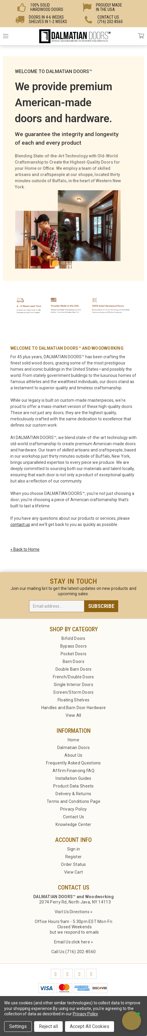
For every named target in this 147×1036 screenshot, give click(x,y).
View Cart (73, 872)
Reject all (48, 1026)
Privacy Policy (73, 809)
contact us (20, 524)
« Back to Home (24, 549)
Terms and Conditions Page (73, 801)
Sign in (73, 849)
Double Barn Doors (74, 669)
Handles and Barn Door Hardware (73, 707)
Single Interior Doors (73, 684)
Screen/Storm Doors (73, 692)
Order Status (73, 864)
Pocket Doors (73, 653)
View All (73, 715)
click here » (82, 942)
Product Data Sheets (73, 786)
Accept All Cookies (89, 1026)
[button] (131, 1020)
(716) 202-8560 (80, 951)
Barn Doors (73, 661)
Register (73, 856)
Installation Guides (73, 778)
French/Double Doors (73, 676)
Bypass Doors (73, 646)
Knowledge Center (73, 824)
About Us (73, 755)
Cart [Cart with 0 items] (141, 36)
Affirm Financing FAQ (73, 770)
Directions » (81, 911)
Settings (18, 1026)
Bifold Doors (73, 638)
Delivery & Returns (73, 793)
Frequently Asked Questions (73, 763)
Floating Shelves (73, 700)
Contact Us (73, 816)
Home (73, 740)
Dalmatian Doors (73, 747)
